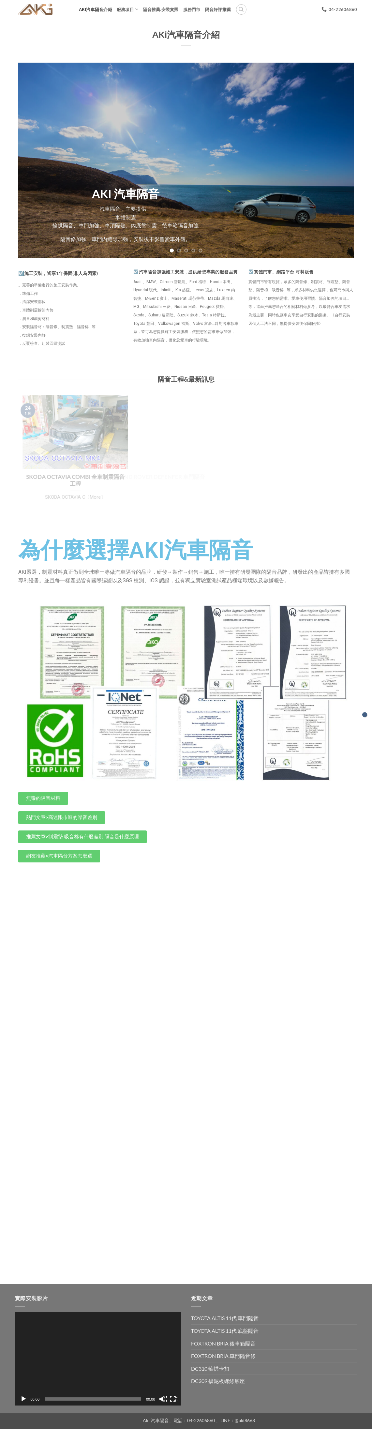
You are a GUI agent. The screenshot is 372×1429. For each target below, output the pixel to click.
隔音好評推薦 (218, 9)
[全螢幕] (173, 1399)
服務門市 (192, 9)
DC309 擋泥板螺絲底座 (218, 1381)
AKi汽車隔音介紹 (95, 9)
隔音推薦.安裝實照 (160, 9)
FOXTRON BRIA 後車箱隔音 (223, 1343)
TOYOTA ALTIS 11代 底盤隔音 (225, 1331)
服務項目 (127, 9)
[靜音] (163, 1399)
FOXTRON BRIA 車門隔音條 (223, 1356)
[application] (98, 1359)
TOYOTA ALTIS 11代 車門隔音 (225, 1318)
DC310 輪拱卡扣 (210, 1368)
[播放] (24, 1399)
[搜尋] (241, 9)
